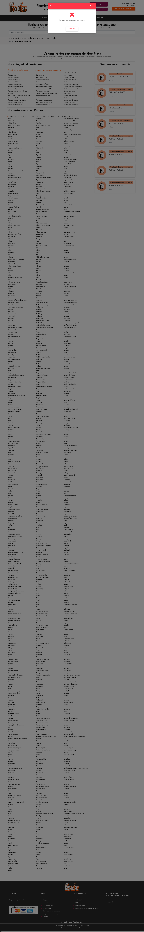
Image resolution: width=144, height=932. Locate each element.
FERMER (72, 29)
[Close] (90, 5)
